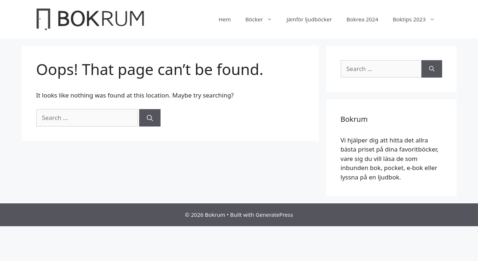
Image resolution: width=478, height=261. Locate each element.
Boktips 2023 (417, 19)
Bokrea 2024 (362, 19)
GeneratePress (274, 214)
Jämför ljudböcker (309, 19)
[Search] (150, 118)
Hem (225, 19)
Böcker (262, 19)
